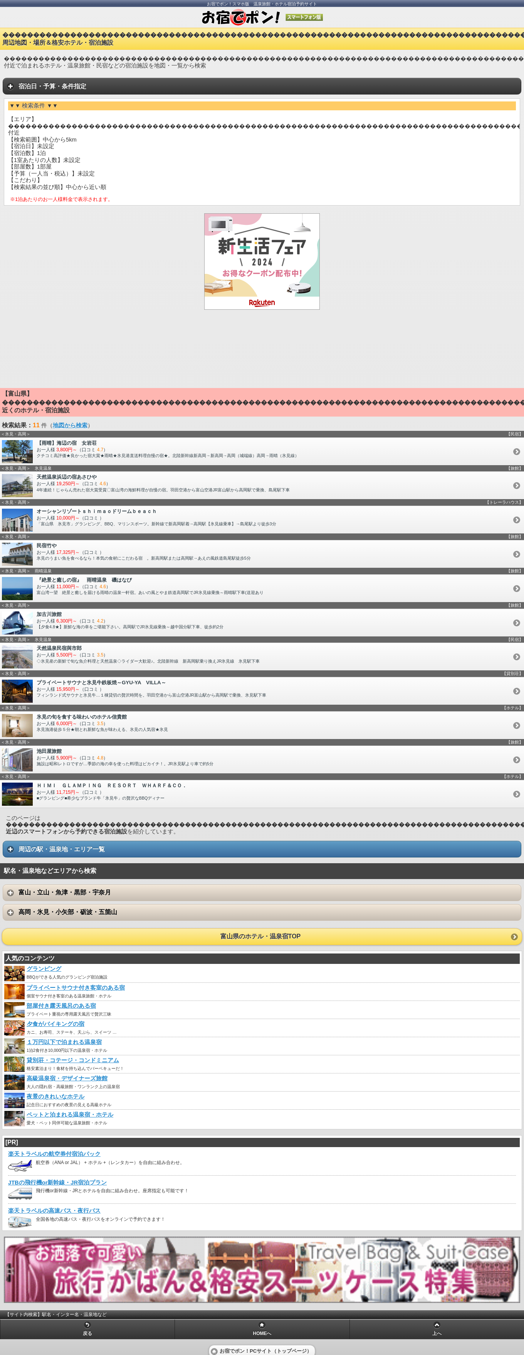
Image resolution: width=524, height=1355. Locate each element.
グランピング (44, 969)
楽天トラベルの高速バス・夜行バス (54, 1211)
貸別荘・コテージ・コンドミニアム (73, 1060)
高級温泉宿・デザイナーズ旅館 (67, 1078)
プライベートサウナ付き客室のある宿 (76, 988)
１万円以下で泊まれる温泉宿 (64, 1042)
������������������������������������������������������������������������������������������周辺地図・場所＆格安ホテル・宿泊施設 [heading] (263, 39)
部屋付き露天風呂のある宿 (61, 1006)
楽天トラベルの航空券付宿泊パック (54, 1154)
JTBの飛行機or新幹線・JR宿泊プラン (57, 1183)
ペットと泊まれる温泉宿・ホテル (70, 1115)
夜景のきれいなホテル (55, 1096)
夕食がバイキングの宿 (55, 1024)
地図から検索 (70, 425)
